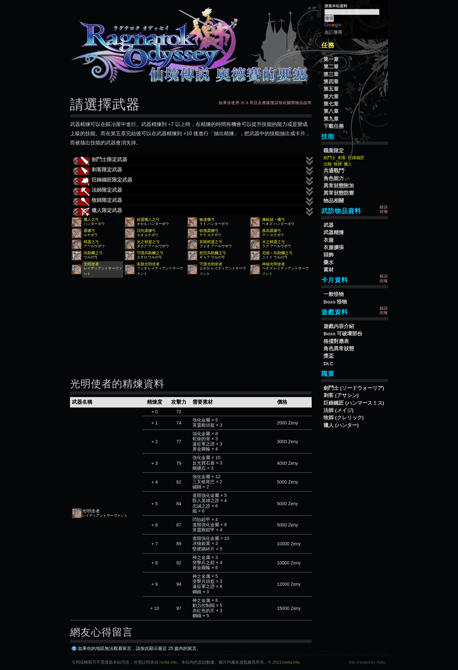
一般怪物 (333, 294)
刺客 (342, 157)
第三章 (331, 74)
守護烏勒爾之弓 (150, 253)
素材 (328, 269)
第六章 (331, 96)
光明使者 (91, 264)
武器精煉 (333, 232)
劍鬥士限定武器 (193, 160)
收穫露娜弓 (209, 230)
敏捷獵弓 (207, 219)
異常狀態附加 (338, 185)
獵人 (348, 164)
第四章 (331, 81)
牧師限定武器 (193, 201)
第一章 (331, 59)
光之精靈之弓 (148, 242)
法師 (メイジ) (338, 410)
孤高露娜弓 (271, 230)
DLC (328, 363)
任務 (328, 45)
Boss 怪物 (335, 301)
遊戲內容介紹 (338, 326)
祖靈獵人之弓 (148, 219)
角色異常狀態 (338, 348)
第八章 (331, 111)
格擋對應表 (336, 341)
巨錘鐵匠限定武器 (193, 180)
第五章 (331, 89)
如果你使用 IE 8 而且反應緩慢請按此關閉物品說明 (265, 103)
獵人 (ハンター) (341, 425)
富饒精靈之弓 (210, 242)
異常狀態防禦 (338, 193)
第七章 (331, 104)
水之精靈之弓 (273, 242)
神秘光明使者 (273, 264)
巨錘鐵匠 (356, 157)
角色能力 (333, 178)
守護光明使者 (210, 264)
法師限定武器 (193, 190)
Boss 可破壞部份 (342, 333)
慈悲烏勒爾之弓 (212, 253)
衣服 (328, 240)
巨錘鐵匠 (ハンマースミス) (353, 403)
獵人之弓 (91, 219)
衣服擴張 (333, 247)
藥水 (328, 262)
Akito (380, 662)
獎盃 (328, 356)
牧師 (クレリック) (343, 417)
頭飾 (328, 254)
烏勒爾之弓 (93, 253)
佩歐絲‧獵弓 (273, 219)
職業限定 (333, 150)
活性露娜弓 (146, 230)
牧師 (338, 164)
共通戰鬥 (333, 170)
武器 (328, 225)
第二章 (331, 66)
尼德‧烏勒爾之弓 (277, 253)
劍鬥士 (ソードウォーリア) (353, 388)
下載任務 (333, 126)
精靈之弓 (91, 242)
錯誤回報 (384, 209)
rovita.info (168, 662)
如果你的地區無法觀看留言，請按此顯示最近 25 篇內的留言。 (136, 648)
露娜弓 (89, 230)
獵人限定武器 (193, 211)
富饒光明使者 (148, 264)
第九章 (331, 119)
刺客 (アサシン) (341, 395)
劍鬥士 (329, 157)
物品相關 (333, 200)
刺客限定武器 (193, 170)
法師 (327, 164)
